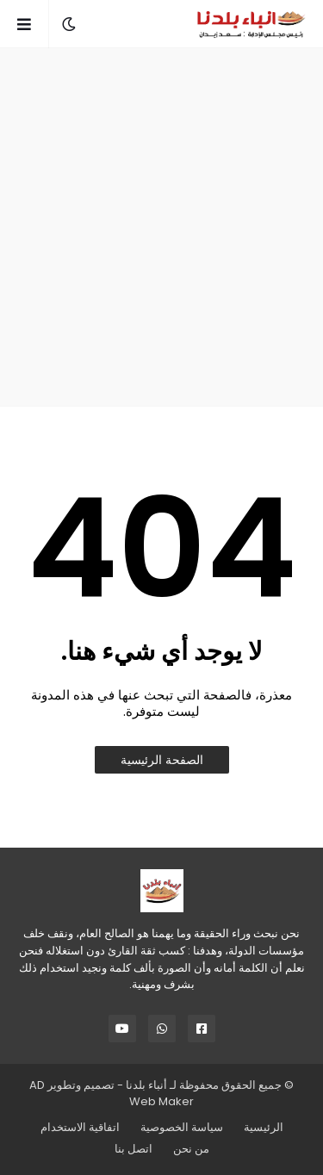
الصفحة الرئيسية (162, 759)
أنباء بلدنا (146, 1085)
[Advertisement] (161, 227)
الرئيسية (263, 1127)
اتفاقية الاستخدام (80, 1127)
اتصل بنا (133, 1149)
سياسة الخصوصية (181, 1127)
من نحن (191, 1149)
